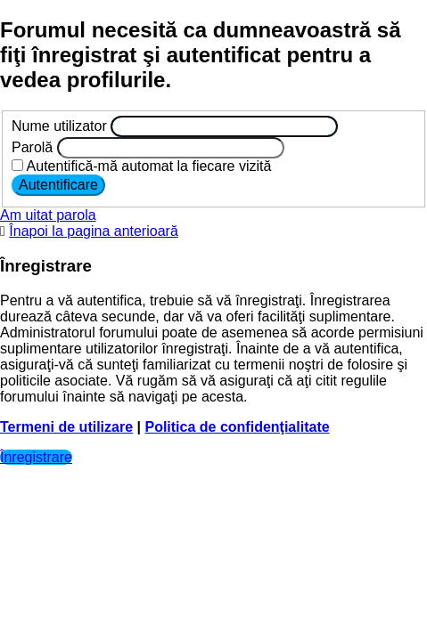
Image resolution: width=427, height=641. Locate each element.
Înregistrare (36, 457)
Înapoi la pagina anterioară (93, 231)
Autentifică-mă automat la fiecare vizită (141, 166)
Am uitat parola (48, 215)
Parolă (32, 147)
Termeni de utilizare (66, 426)
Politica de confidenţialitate (236, 426)
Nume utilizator (59, 126)
